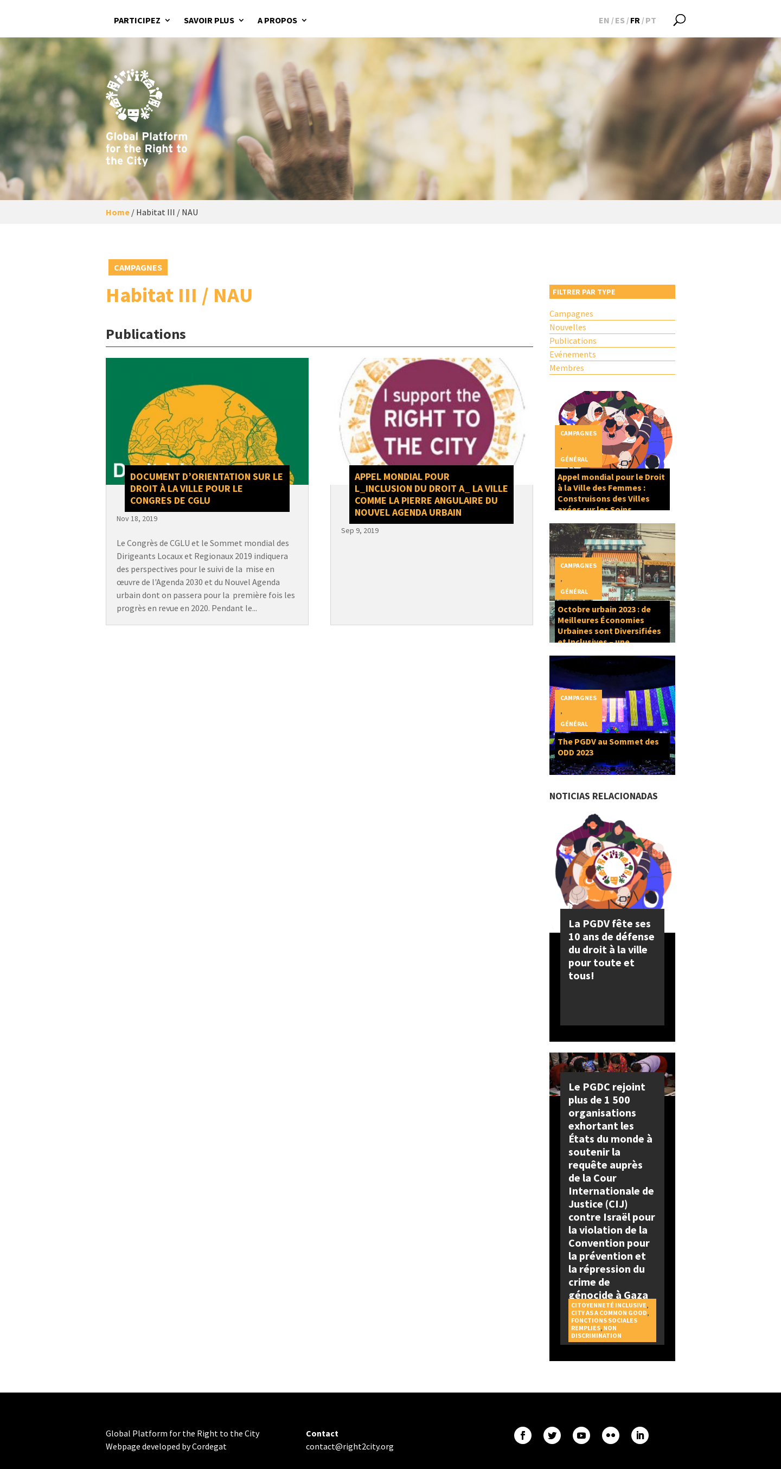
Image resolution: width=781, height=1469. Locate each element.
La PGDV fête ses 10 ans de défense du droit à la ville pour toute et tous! (611, 949)
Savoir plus (209, 20)
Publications (573, 340)
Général (574, 459)
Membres (566, 367)
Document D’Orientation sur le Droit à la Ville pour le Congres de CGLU (206, 488)
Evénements (572, 354)
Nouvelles (567, 327)
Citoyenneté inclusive (608, 1305)
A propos (277, 20)
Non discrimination (596, 1331)
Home (118, 212)
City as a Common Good (609, 1312)
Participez (137, 20)
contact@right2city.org (350, 1446)
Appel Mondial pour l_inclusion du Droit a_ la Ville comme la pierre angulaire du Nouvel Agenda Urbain (431, 494)
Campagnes (138, 267)
